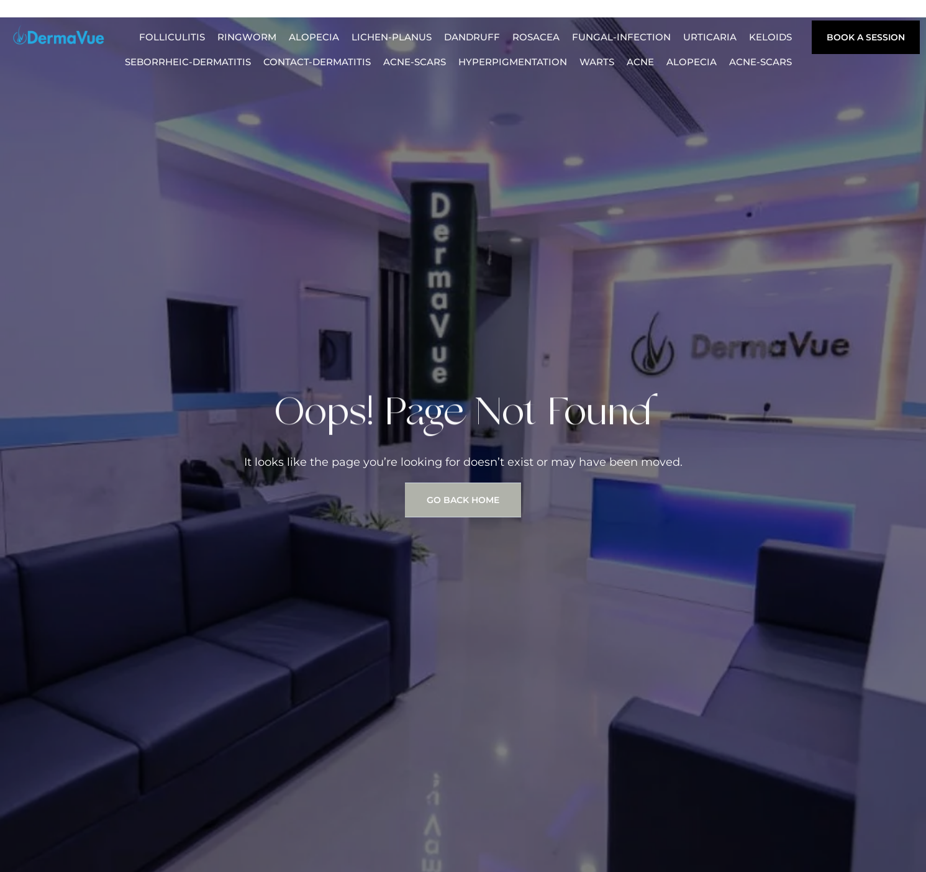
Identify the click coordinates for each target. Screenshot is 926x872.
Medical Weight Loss (502, 12)
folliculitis (172, 37)
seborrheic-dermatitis (188, 62)
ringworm (246, 37)
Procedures (296, 12)
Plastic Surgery (387, 12)
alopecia (314, 37)
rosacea (536, 37)
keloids (770, 37)
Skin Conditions (685, 12)
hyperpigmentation (512, 62)
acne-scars (414, 62)
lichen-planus (392, 37)
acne (640, 62)
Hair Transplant (204, 12)
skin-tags (766, 12)
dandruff (472, 37)
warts (596, 62)
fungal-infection (621, 37)
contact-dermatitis (317, 62)
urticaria (710, 37)
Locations (600, 12)
